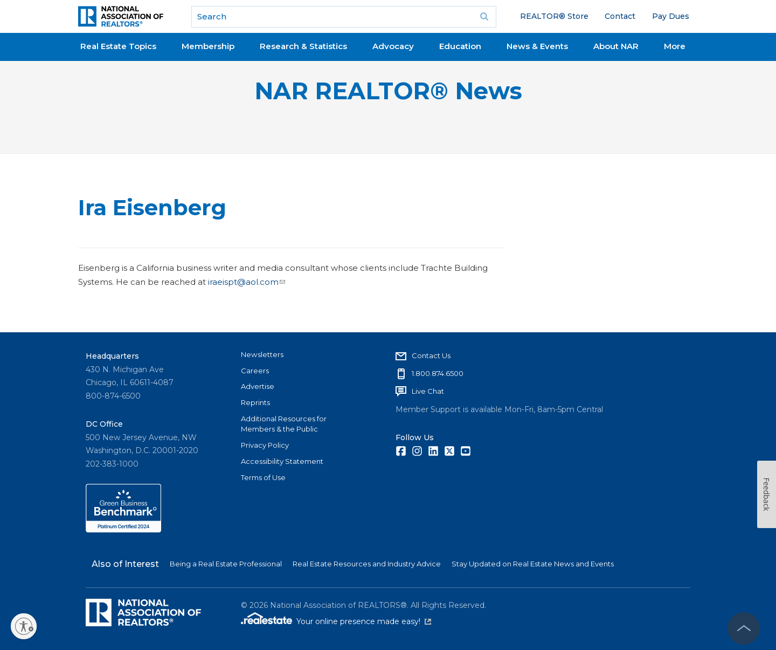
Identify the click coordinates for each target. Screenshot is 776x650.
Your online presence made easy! (363, 621)
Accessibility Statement (282, 461)
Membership (208, 46)
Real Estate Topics (118, 46)
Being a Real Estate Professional (226, 563)
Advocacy (393, 46)
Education (460, 46)
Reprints (255, 402)
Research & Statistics (303, 46)
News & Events (537, 46)
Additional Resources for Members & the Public (284, 424)
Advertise (257, 386)
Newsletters (262, 354)
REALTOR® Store (554, 16)
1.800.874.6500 (437, 373)
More (674, 46)
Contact (620, 16)
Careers (255, 370)
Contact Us (431, 355)
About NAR (616, 46)
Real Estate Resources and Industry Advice (367, 563)
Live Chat (428, 391)
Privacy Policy (265, 445)
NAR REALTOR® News (388, 91)
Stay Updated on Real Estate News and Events (533, 563)
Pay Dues (670, 16)
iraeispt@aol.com (246, 282)
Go (484, 17)
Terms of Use (263, 477)
